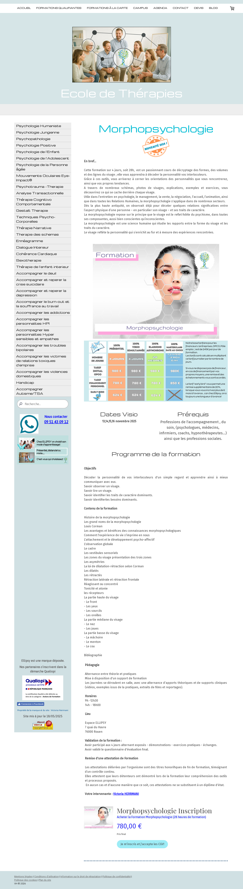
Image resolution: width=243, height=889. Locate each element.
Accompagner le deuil (36, 273)
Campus (140, 7)
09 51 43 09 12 (56, 422)
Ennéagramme (29, 241)
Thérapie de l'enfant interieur (42, 266)
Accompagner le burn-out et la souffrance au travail (42, 303)
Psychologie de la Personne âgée (42, 166)
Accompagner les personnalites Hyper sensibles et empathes (37, 334)
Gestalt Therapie (32, 210)
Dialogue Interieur (32, 247)
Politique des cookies (25, 880)
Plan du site (45, 880)
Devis (198, 7)
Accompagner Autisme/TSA (29, 391)
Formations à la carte (107, 7)
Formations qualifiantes (58, 7)
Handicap (25, 382)
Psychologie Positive (36, 145)
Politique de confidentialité (116, 876)
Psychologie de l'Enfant (38, 151)
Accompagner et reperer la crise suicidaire (41, 281)
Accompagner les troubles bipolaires (41, 347)
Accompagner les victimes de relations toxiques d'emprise (41, 360)
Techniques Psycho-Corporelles (35, 219)
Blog (213, 7)
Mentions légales (23, 876)
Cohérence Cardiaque (36, 254)
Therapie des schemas (37, 234)
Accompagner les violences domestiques (42, 373)
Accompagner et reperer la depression (41, 292)
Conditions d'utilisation (46, 876)
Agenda (160, 7)
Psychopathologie (33, 138)
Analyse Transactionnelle (39, 193)
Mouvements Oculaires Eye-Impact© (43, 177)
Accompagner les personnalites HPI (33, 321)
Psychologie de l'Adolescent (42, 158)
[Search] (42, 403)
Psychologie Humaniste (38, 126)
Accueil (24, 7)
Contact (180, 7)
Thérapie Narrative (33, 228)
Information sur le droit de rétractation (80, 876)
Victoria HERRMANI (126, 794)
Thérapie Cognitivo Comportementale (34, 201)
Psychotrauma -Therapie (39, 186)
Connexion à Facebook (30, 703)
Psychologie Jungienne (37, 132)
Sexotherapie (28, 260)
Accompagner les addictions (43, 312)
